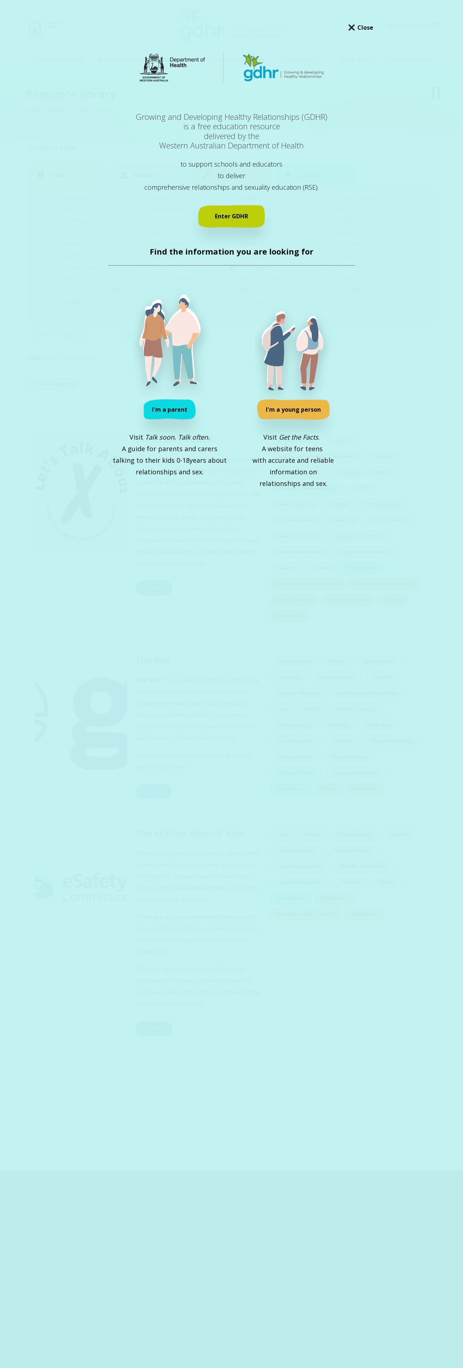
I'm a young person (293, 410)
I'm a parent (169, 410)
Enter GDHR (231, 216)
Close (365, 28)
